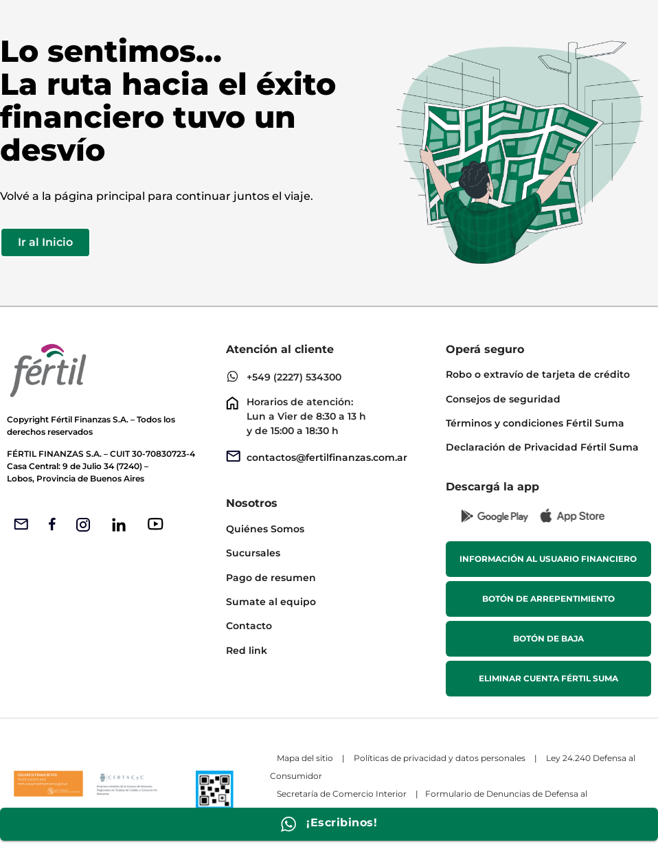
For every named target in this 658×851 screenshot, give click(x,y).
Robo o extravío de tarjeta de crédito (538, 374)
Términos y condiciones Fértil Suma (535, 423)
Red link (246, 650)
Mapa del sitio (305, 758)
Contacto (249, 626)
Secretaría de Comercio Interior (342, 793)
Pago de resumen (271, 577)
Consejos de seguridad (503, 399)
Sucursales (253, 553)
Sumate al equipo (271, 601)
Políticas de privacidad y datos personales (439, 758)
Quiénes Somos (265, 529)
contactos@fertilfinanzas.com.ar (327, 457)
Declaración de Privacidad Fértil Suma (542, 447)
